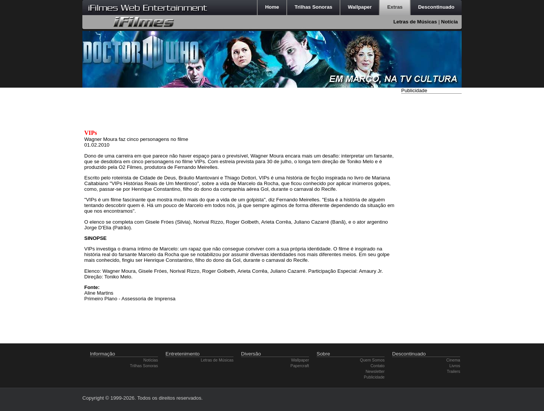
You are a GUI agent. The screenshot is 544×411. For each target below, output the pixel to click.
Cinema (453, 360)
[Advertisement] (431, 209)
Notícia (449, 22)
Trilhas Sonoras (144, 365)
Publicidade (374, 377)
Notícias (151, 360)
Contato (378, 365)
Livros (455, 365)
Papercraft (300, 365)
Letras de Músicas (415, 22)
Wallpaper (300, 360)
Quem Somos (372, 360)
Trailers (453, 371)
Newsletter (375, 371)
